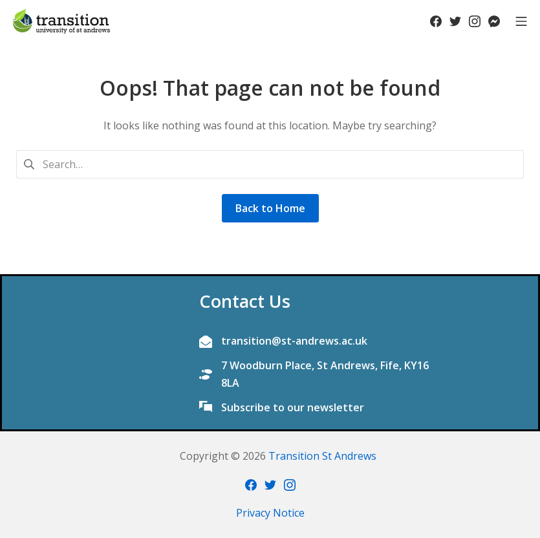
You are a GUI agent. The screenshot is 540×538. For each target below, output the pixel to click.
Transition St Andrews (322, 456)
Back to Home (270, 208)
